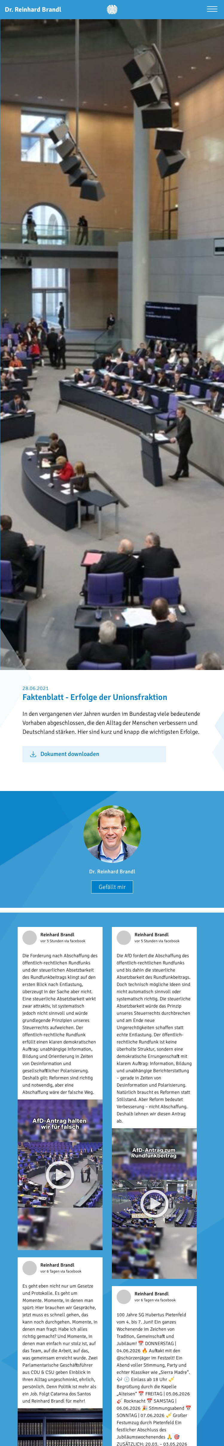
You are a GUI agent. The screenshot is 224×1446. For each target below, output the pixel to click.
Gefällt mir (112, 887)
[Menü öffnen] (212, 9)
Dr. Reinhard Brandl (112, 871)
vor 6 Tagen (50, 1271)
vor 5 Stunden (147, 941)
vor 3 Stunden (52, 941)
